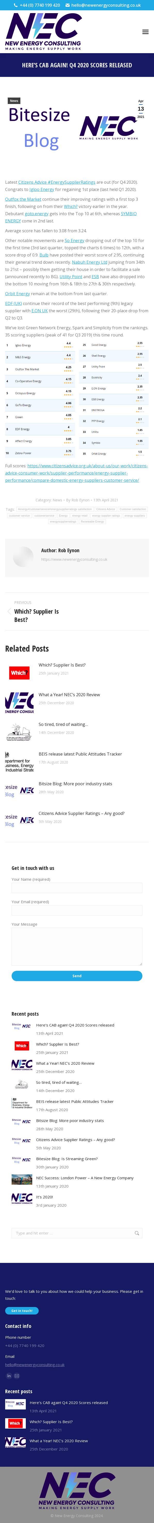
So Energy (74, 240)
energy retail (80, 515)
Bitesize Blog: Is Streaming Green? (67, 1158)
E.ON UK (39, 311)
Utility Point (71, 276)
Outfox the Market (23, 199)
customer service (19, 515)
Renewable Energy (92, 521)
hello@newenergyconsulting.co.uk (103, 5)
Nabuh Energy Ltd (89, 262)
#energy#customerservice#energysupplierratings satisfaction (55, 509)
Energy (63, 515)
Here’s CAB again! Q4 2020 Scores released (75, 1025)
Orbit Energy (17, 293)
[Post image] (19, 673)
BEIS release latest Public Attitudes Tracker (80, 754)
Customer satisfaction (133, 509)
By (78, 500)
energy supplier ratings (106, 515)
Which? (71, 206)
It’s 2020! (44, 1196)
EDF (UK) (13, 303)
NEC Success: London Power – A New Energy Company (85, 1177)
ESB (95, 276)
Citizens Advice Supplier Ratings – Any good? (82, 813)
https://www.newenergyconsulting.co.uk (74, 559)
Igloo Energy (41, 189)
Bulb (43, 255)
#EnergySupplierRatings (71, 182)
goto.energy (36, 214)
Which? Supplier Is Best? (62, 665)
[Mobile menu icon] (145, 32)
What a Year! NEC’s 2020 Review (69, 695)
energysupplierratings (63, 521)
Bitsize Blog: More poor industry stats (75, 784)
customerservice (44, 515)
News (14, 101)
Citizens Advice (32, 182)
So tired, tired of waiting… (63, 724)
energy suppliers (135, 515)
